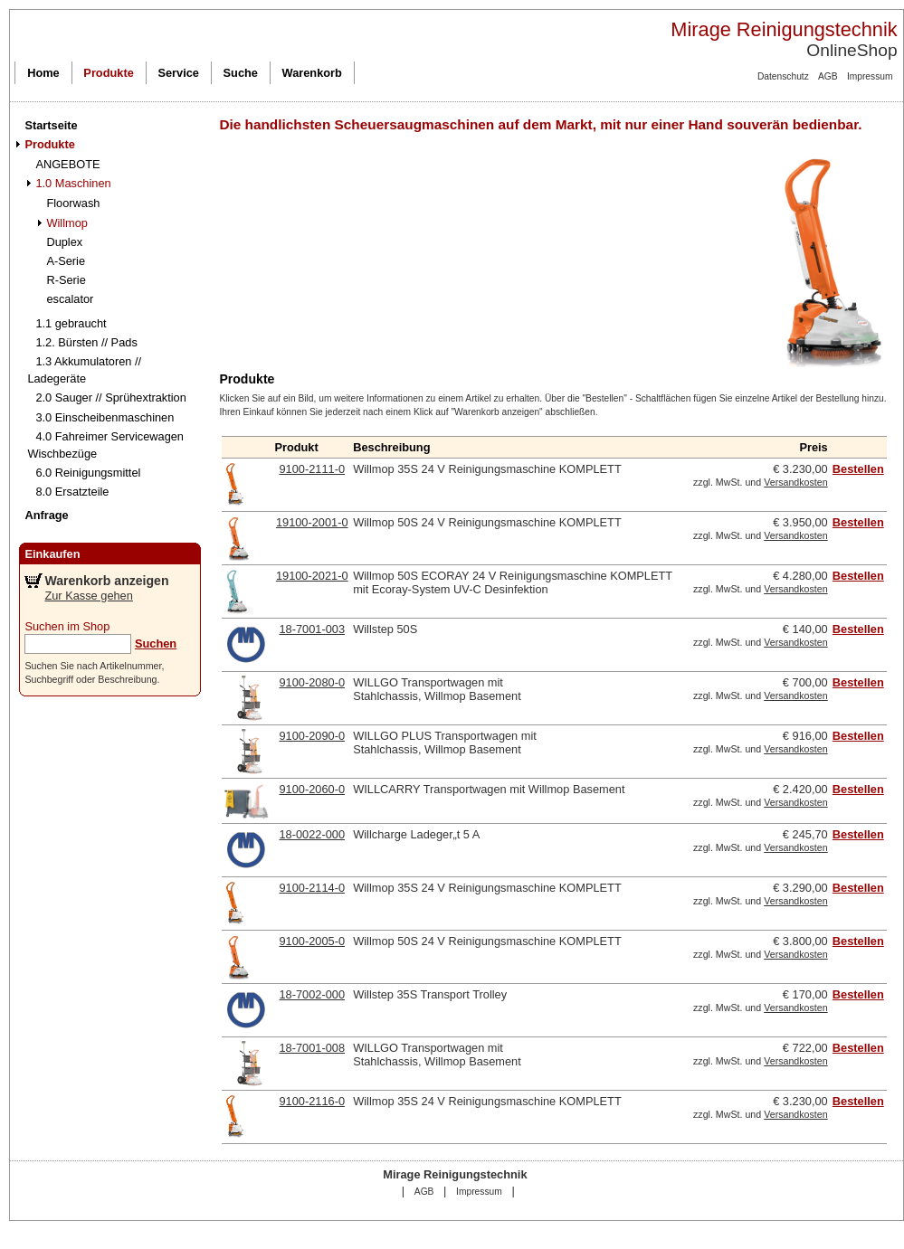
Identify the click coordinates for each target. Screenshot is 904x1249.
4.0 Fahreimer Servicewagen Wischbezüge (105, 445)
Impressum (870, 76)
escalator (69, 299)
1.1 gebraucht (70, 323)
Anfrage (46, 515)
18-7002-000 (312, 994)
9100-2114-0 (312, 887)
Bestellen (858, 469)
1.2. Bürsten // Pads (86, 342)
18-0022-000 (312, 834)
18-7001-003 (312, 629)
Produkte (108, 73)
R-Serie (65, 280)
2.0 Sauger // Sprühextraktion (110, 397)
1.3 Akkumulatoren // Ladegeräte (84, 370)
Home (43, 73)
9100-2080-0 (312, 682)
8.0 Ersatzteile (72, 491)
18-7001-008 (312, 1048)
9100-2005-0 (312, 941)
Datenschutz (783, 76)
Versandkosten (796, 482)
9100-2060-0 (312, 789)
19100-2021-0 (312, 575)
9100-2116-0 (312, 1101)
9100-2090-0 (312, 736)
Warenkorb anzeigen (106, 580)
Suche (241, 73)
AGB (828, 76)
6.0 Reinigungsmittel (87, 472)
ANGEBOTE (67, 164)
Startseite (50, 125)
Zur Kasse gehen (88, 595)
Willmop (67, 223)
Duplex (64, 242)
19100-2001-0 (312, 522)
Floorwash (73, 203)
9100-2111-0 (312, 469)
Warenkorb (312, 73)
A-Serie (65, 261)
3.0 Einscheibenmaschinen (104, 417)
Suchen (155, 643)
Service (178, 73)
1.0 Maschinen (72, 183)
